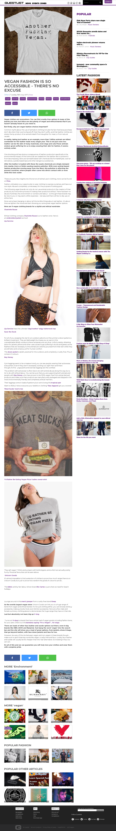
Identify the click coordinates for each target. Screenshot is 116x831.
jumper (29, 601)
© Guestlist (26, 827)
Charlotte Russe (10, 209)
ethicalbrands (65, 99)
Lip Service (8, 221)
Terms (35, 814)
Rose (31, 95)
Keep (54, 601)
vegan (8, 99)
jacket (18, 218)
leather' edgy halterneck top (44, 329)
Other (6, 95)
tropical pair (56, 383)
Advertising (36, 812)
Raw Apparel (53, 386)
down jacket (13, 352)
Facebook (75, 819)
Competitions (19, 814)
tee (21, 389)
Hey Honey (8, 357)
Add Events (19, 816)
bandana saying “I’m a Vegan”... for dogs (42, 623)
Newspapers (19, 812)
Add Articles (19, 818)
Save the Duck (10, 332)
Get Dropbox (70, 827)
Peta (8, 181)
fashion (48, 99)
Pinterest (100, 819)
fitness (56, 99)
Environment (32, 99)
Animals (15, 99)
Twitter (83, 819)
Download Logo (37, 818)
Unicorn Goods (11, 575)
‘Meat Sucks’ (9, 389)
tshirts (15, 103)
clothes (22, 99)
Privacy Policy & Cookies (49, 827)
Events (35, 3)
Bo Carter (41, 587)
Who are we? (55, 812)
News (28, 3)
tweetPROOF (61, 827)
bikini (10, 587)
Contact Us (55, 814)
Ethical (41, 99)
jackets (8, 103)
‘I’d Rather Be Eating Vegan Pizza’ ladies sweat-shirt (25, 479)
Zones (43, 3)
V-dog (36, 614)
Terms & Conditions (36, 827)
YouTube (92, 819)
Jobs (34, 816)
